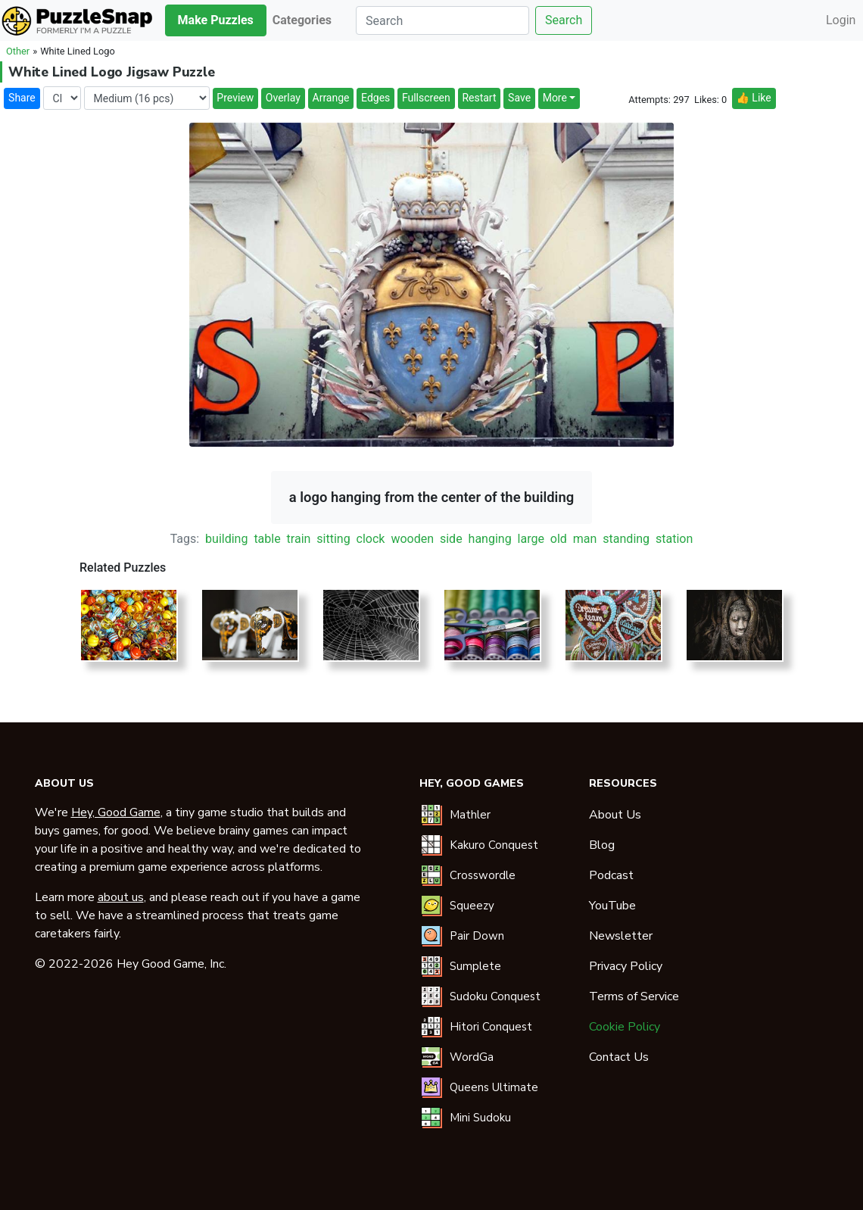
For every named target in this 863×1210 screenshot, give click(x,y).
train (299, 539)
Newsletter (621, 936)
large (531, 539)
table (267, 539)
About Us (615, 814)
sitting (333, 539)
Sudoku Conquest (495, 996)
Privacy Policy (625, 966)
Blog (602, 845)
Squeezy (472, 905)
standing (626, 539)
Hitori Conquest (491, 1026)
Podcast (611, 875)
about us (121, 897)
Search (563, 20)
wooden (412, 539)
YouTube (612, 905)
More (555, 98)
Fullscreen (426, 98)
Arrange (331, 98)
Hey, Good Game (115, 812)
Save (519, 98)
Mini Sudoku (480, 1117)
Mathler (470, 814)
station (674, 539)
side (451, 539)
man (585, 539)
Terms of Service (634, 996)
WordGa (472, 1057)
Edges (375, 98)
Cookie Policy (624, 1026)
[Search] (442, 20)
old (558, 539)
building (226, 539)
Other (18, 51)
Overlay (283, 98)
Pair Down (477, 935)
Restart (479, 98)
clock (371, 539)
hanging (490, 539)
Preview (235, 98)
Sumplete (475, 966)
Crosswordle (483, 875)
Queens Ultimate (494, 1087)
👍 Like (753, 98)
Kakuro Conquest (494, 845)
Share (22, 98)
